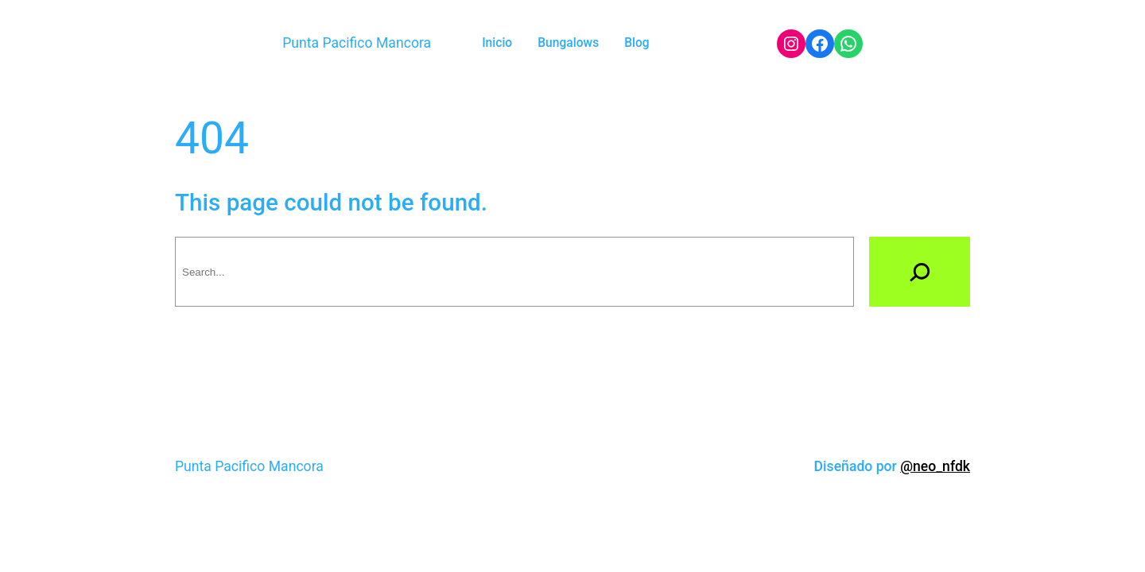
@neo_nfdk (935, 466)
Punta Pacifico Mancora (356, 43)
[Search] (919, 272)
